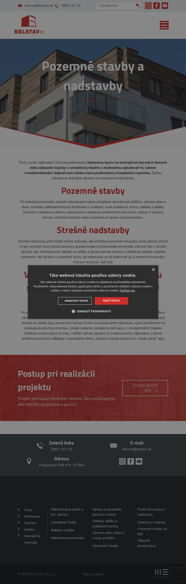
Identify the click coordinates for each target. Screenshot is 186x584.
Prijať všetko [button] (111, 300)
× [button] (153, 269)
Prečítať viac (127, 291)
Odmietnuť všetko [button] (76, 300)
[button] (93, 311)
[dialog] (93, 292)
